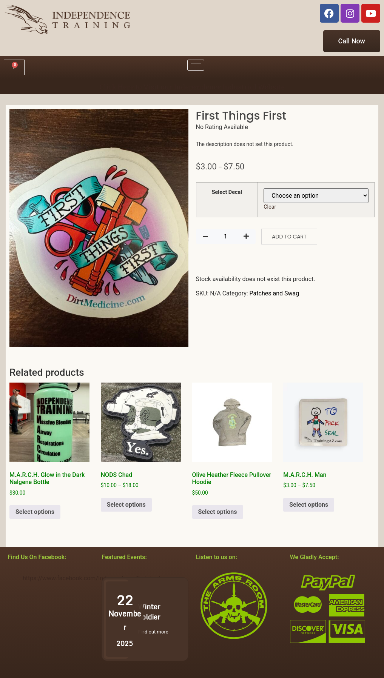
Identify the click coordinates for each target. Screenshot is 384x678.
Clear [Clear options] (270, 207)
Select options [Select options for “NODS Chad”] (126, 504)
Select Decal (227, 192)
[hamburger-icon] (195, 65)
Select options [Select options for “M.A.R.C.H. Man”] (308, 504)
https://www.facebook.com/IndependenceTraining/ (91, 578)
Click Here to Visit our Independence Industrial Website (192, 86)
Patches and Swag (274, 293)
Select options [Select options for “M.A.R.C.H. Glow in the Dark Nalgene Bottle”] (34, 511)
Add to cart (289, 236)
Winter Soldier (149, 612)
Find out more (153, 632)
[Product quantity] (226, 236)
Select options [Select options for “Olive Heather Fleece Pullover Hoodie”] (217, 511)
